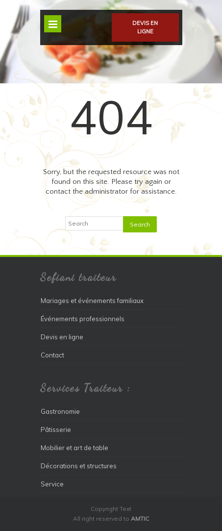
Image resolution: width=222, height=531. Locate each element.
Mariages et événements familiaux (92, 300)
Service (52, 484)
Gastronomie (60, 411)
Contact (52, 355)
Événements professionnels (82, 319)
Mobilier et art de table (74, 448)
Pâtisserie (56, 429)
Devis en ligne (145, 27)
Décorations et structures (79, 466)
